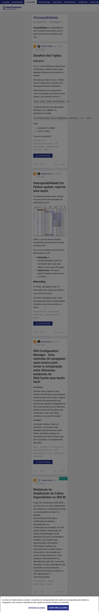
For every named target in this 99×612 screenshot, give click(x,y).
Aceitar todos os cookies (58, 609)
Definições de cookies (36, 609)
